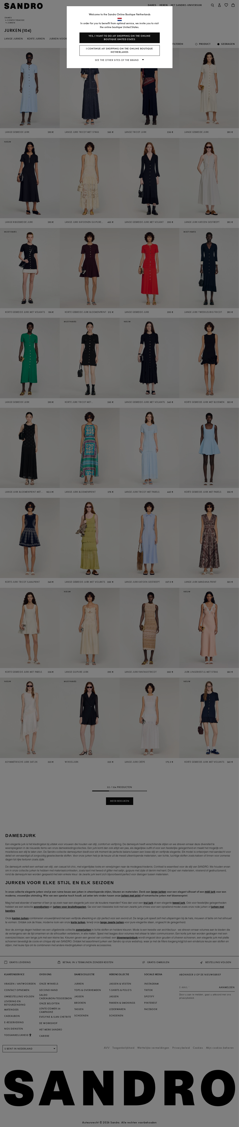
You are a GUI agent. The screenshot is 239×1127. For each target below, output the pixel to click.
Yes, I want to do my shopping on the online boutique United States (120, 38)
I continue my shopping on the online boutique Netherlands (119, 50)
